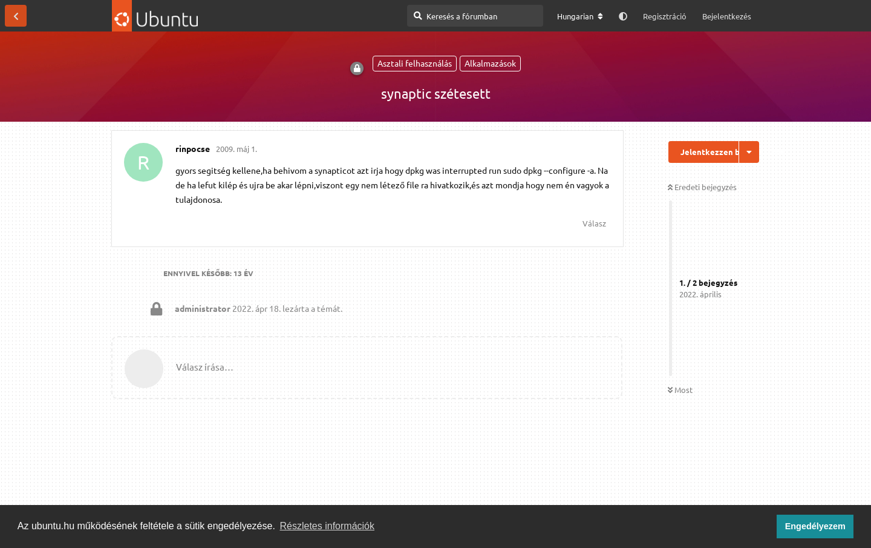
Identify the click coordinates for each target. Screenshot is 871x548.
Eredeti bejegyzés (702, 187)
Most (680, 390)
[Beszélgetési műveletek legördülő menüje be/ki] (749, 152)
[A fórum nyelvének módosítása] (580, 16)
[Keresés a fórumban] (475, 16)
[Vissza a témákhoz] (16, 16)
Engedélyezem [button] (815, 526)
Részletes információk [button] (327, 526)
